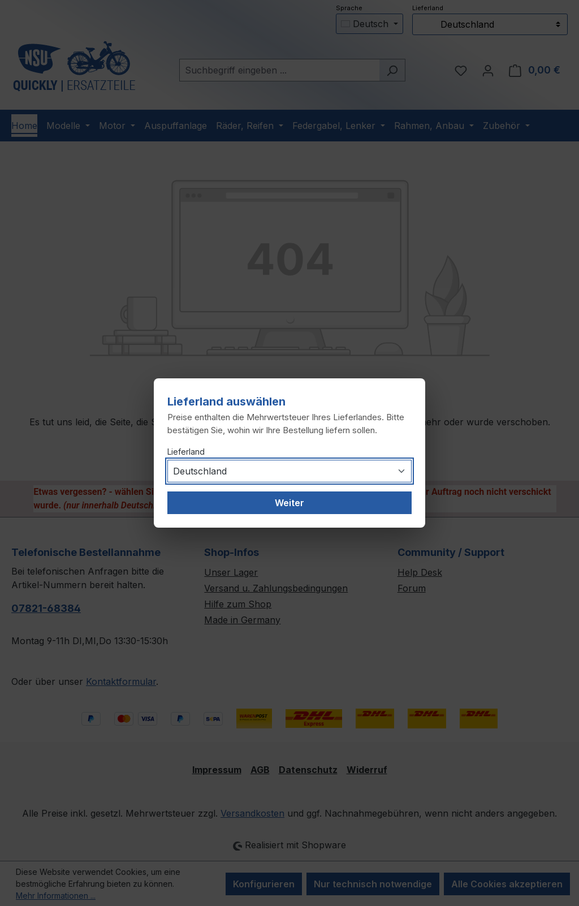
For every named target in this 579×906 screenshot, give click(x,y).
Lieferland (186, 451)
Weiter (289, 502)
